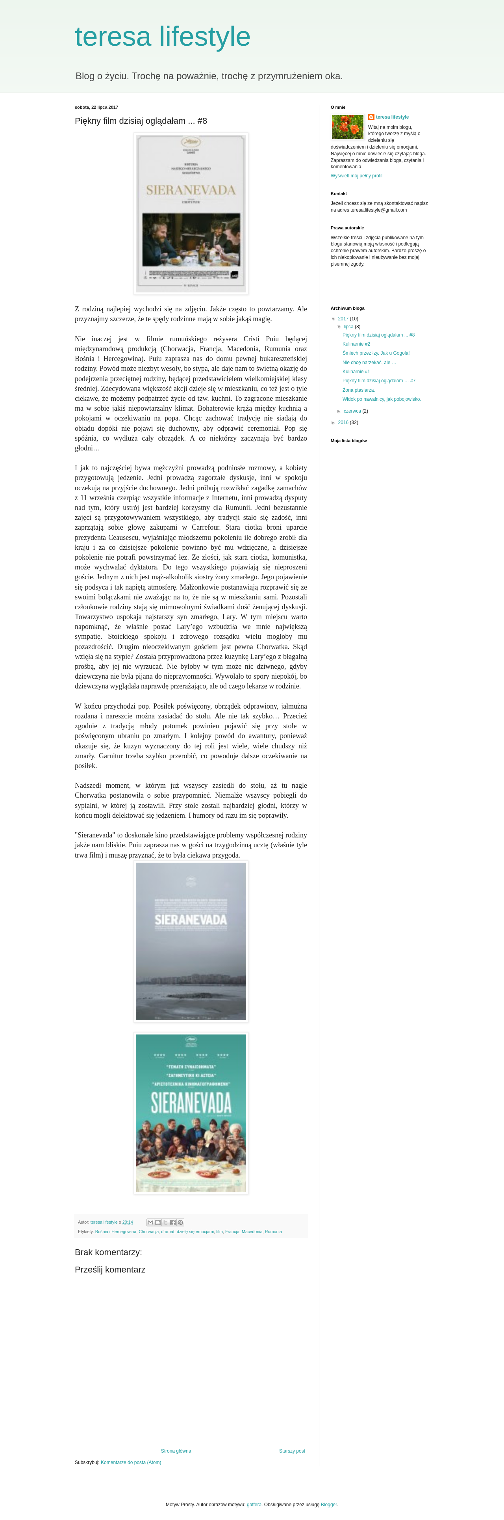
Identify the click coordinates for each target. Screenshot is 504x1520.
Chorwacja (149, 1231)
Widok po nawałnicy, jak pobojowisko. (382, 399)
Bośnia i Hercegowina (115, 1231)
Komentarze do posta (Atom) (131, 1462)
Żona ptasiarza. (359, 390)
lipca (349, 326)
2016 (344, 422)
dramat (167, 1231)
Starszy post (292, 1451)
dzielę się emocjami (195, 1231)
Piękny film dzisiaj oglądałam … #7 (379, 380)
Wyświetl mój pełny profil (356, 176)
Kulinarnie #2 (356, 344)
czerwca (353, 411)
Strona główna (176, 1451)
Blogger (329, 1504)
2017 (344, 319)
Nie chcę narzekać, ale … (370, 362)
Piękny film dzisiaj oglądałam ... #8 (379, 335)
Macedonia (252, 1231)
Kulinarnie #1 (356, 371)
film (219, 1231)
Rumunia (273, 1231)
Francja (232, 1231)
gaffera (254, 1504)
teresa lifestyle (163, 36)
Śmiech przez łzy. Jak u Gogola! (376, 353)
